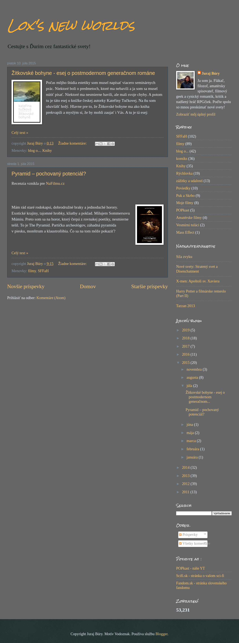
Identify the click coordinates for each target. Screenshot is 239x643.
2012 (186, 484)
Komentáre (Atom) (50, 298)
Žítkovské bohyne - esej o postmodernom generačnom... (205, 397)
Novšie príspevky (26, 286)
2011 (186, 492)
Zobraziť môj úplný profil (195, 114)
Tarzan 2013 (185, 306)
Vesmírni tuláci (187, 225)
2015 (186, 363)
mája (191, 433)
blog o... (34, 151)
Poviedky (183, 188)
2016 (186, 354)
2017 (186, 346)
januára (193, 457)
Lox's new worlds (71, 25)
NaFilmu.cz (55, 183)
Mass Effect (185, 232)
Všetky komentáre (194, 543)
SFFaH (43, 271)
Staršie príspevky (149, 286)
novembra (195, 369)
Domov (88, 286)
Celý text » (20, 133)
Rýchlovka (184, 173)
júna (190, 424)
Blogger (162, 634)
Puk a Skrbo (185, 196)
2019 (186, 330)
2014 (186, 467)
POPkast (182, 210)
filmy (32, 271)
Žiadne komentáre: (73, 143)
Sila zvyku (184, 257)
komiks (181, 159)
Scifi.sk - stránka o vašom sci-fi (200, 576)
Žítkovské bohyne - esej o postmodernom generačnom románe (83, 73)
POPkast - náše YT (190, 568)
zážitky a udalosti (189, 181)
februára (193, 449)
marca (192, 441)
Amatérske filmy (189, 218)
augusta (193, 377)
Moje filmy (184, 203)
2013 (186, 476)
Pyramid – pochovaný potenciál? (49, 173)
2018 (186, 338)
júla (190, 386)
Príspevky (188, 535)
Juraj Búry (211, 73)
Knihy (47, 151)
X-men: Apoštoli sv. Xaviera (197, 281)
